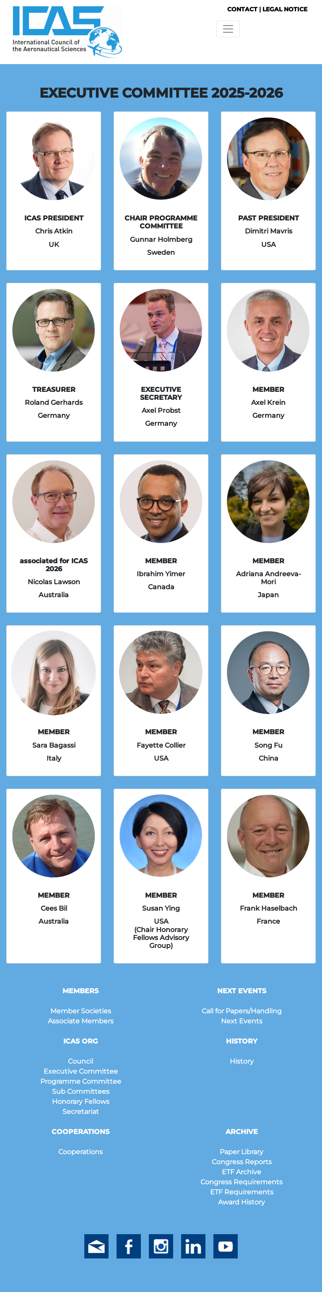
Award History (241, 1202)
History (242, 1061)
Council (80, 1061)
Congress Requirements (241, 1182)
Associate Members (81, 1021)
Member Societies (80, 1011)
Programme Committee (80, 1081)
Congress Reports (242, 1162)
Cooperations (80, 1152)
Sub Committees (80, 1091)
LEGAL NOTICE (284, 9)
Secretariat (80, 1112)
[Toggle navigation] (228, 29)
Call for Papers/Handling (242, 1011)
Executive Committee (81, 1071)
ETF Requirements (241, 1192)
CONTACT (242, 9)
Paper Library (241, 1152)
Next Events (241, 1021)
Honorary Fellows (80, 1102)
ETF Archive (241, 1172)
